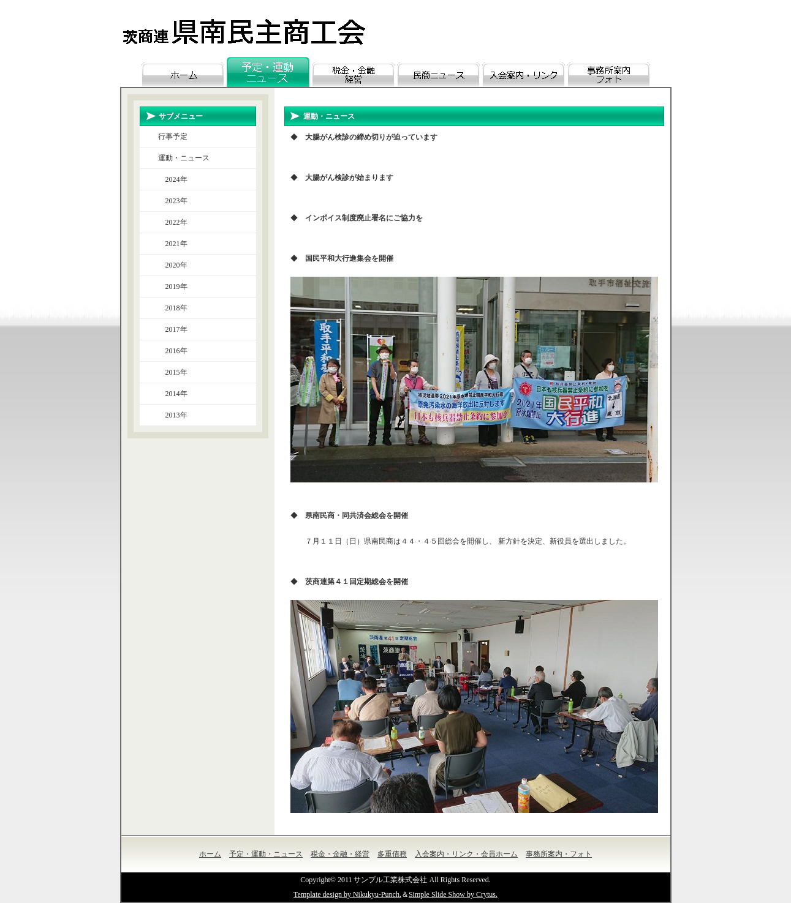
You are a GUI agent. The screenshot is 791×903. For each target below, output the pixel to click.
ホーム (210, 854)
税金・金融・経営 (340, 854)
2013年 (172, 415)
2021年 (172, 243)
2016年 (172, 351)
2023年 (172, 201)
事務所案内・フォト (559, 854)
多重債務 (392, 854)
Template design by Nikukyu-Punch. (347, 894)
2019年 (172, 286)
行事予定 (172, 136)
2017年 (172, 329)
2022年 (172, 222)
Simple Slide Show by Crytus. (453, 894)
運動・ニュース (184, 158)
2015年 (172, 372)
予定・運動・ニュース (266, 854)
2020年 (172, 265)
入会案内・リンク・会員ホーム (466, 854)
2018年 (172, 308)
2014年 (172, 393)
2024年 (172, 179)
